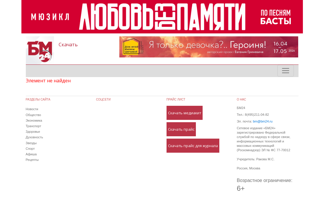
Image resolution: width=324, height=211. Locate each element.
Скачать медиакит (184, 112)
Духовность (34, 137)
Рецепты (32, 159)
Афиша (31, 154)
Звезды (31, 143)
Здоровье (33, 131)
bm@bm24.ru (262, 121)
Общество (33, 115)
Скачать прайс (181, 129)
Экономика (34, 120)
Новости (32, 109)
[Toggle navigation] (285, 70)
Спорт (30, 148)
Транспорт (33, 126)
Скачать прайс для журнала (193, 145)
